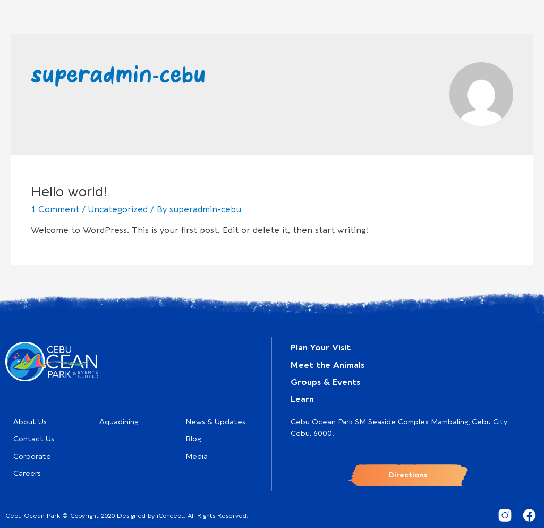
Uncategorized (118, 209)
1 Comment (55, 209)
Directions (408, 475)
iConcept (170, 515)
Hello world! (69, 191)
